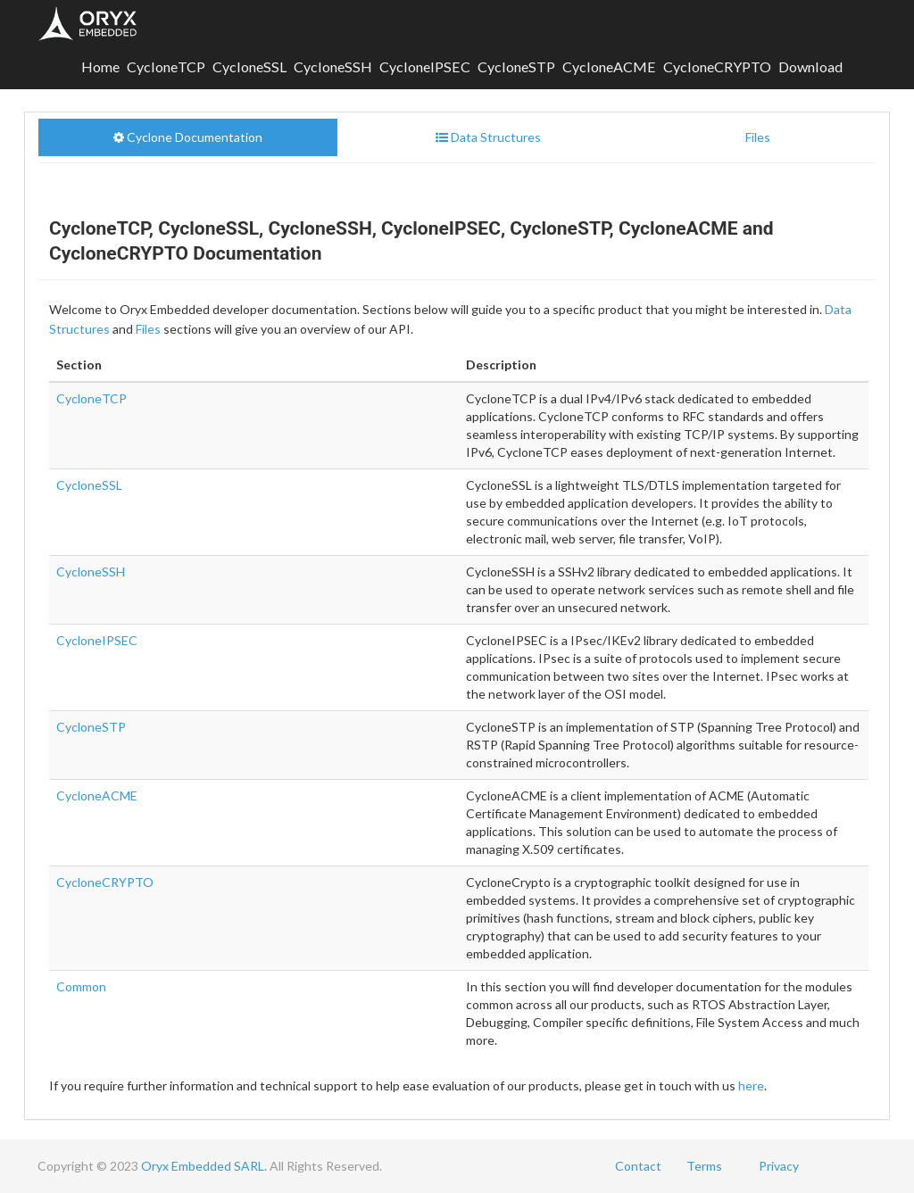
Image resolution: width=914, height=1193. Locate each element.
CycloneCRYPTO (717, 66)
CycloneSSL (249, 66)
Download (810, 66)
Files (148, 328)
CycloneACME (609, 66)
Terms (704, 1165)
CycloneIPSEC (424, 66)
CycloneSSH (333, 66)
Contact (638, 1165)
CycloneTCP (166, 66)
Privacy (779, 1165)
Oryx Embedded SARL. (204, 1165)
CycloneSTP (516, 66)
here (751, 1085)
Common (81, 986)
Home (100, 66)
